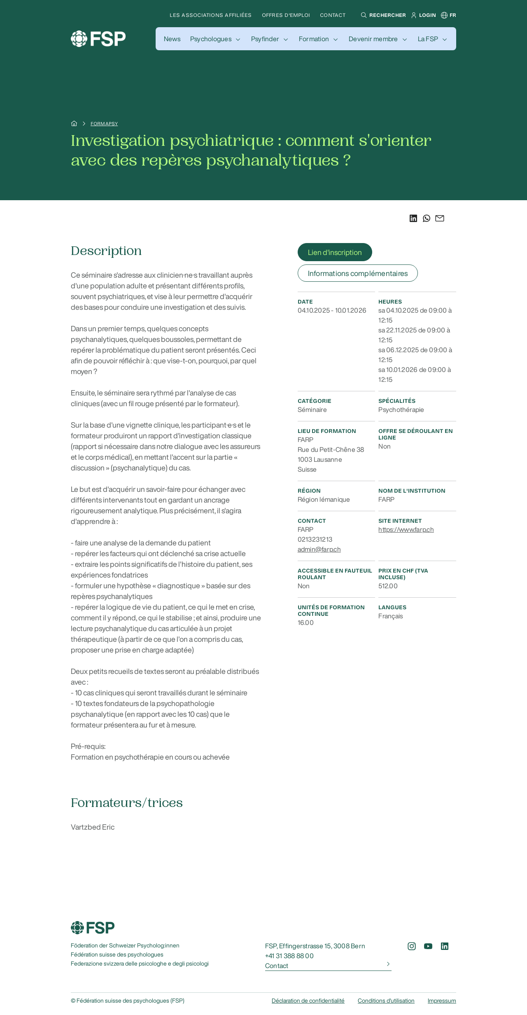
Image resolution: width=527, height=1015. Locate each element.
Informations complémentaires (358, 273)
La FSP (428, 38)
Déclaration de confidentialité (308, 1000)
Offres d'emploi (286, 15)
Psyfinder (265, 38)
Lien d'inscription (335, 252)
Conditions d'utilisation (386, 1000)
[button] (382, 15)
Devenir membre (373, 38)
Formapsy (104, 124)
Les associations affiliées (211, 15)
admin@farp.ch (319, 549)
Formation (314, 38)
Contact (332, 15)
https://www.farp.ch (406, 529)
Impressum (442, 1000)
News (172, 38)
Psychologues (210, 38)
